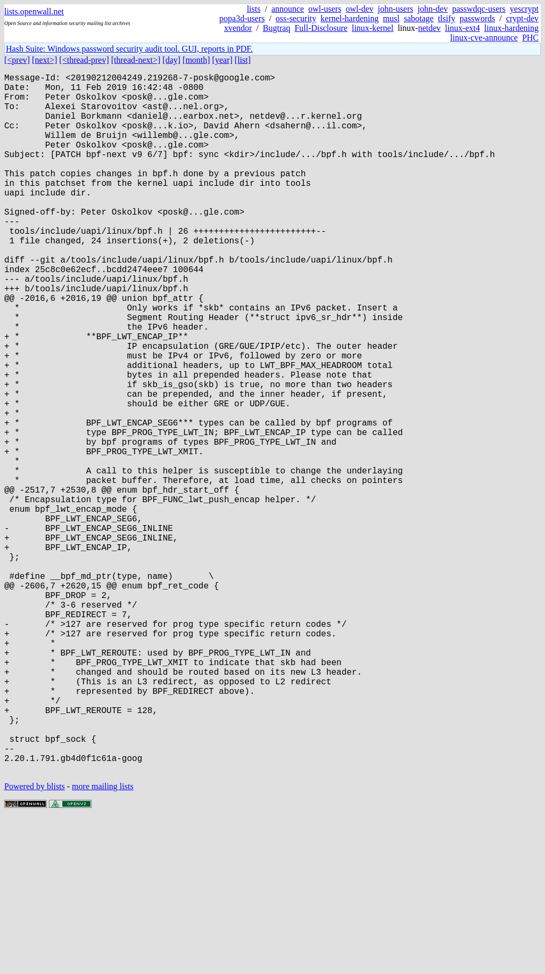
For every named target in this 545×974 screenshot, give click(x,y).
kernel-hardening (349, 18)
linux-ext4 (462, 27)
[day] (171, 59)
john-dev (433, 8)
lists (254, 8)
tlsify (447, 18)
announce (287, 8)
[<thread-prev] (84, 59)
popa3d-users (242, 18)
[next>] (44, 59)
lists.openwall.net (34, 11)
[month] (196, 59)
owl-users (324, 8)
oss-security (296, 18)
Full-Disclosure (321, 27)
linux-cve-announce (484, 37)
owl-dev (359, 8)
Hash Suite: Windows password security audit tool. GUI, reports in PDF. (129, 48)
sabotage (419, 18)
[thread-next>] (136, 59)
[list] (243, 59)
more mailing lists (103, 941)
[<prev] (17, 59)
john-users (396, 8)
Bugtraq (277, 27)
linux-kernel (372, 27)
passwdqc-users (478, 8)
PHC (530, 37)
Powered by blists (34, 941)
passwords (478, 18)
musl (391, 18)
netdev (429, 27)
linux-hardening (511, 27)
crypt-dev (522, 18)
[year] (222, 59)
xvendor (238, 27)
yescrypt (524, 8)
